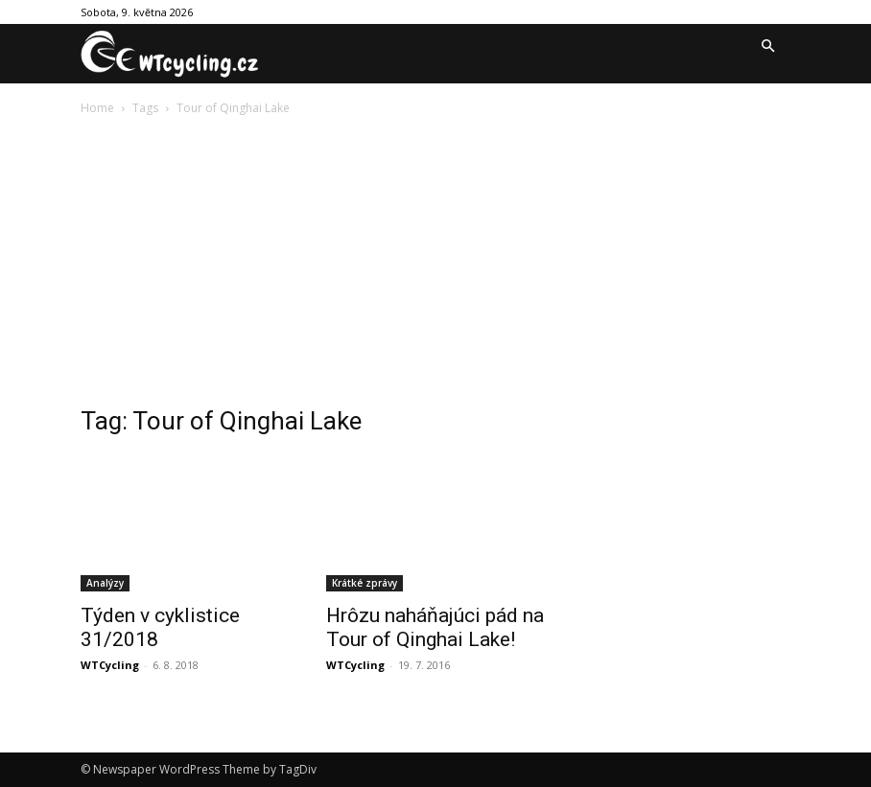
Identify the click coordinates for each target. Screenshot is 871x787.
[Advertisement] (435, 262)
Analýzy (105, 583)
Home (97, 108)
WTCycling (110, 665)
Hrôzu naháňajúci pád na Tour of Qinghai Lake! (435, 627)
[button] (767, 47)
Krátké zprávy (364, 583)
